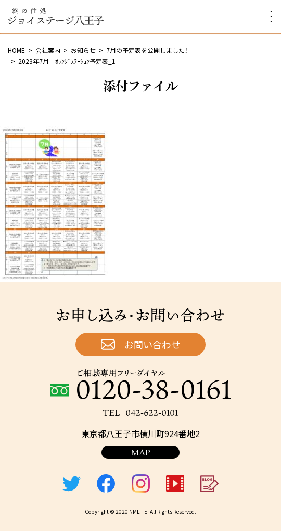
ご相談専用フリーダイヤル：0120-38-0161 (140, 384)
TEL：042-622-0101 (140, 413)
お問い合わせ (152, 344)
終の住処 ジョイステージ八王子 (56, 16)
